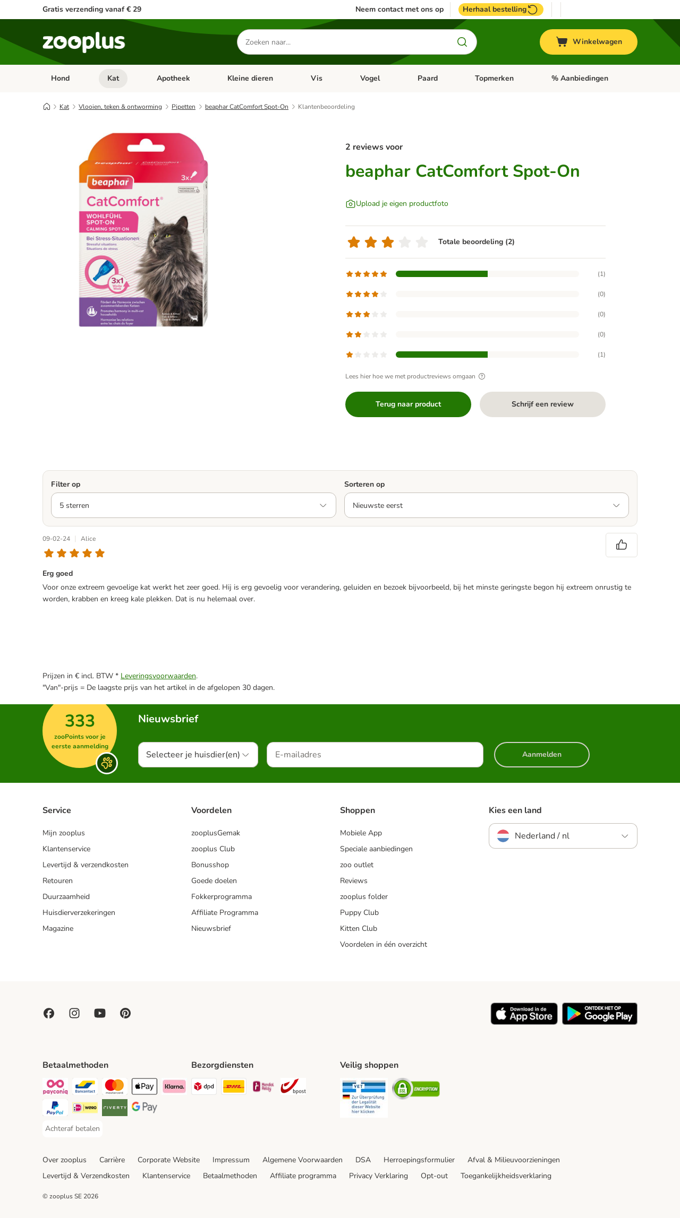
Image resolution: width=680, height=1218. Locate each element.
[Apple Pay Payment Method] (144, 1088)
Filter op (65, 484)
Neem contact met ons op (399, 9)
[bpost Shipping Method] (293, 1088)
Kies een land (515, 810)
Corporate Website (169, 1160)
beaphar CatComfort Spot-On (246, 106)
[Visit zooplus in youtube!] (100, 1013)
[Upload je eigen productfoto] (396, 204)
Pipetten (184, 106)
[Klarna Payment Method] (174, 1088)
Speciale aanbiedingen (376, 849)
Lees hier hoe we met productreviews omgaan (416, 376)
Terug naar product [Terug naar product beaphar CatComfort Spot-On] (408, 404)
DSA (363, 1160)
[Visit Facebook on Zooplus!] (48, 1013)
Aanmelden (542, 754)
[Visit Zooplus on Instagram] (74, 1013)
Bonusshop (210, 865)
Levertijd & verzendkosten (85, 865)
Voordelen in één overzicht (383, 944)
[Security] (364, 1099)
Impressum (231, 1160)
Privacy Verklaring (378, 1176)
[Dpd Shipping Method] (204, 1088)
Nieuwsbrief (211, 928)
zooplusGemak (215, 833)
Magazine (57, 928)
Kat (113, 78)
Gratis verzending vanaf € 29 (91, 9)
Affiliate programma (303, 1176)
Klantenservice (66, 849)
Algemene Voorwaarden (302, 1160)
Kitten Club (358, 928)
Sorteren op (364, 484)
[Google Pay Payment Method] (144, 1109)
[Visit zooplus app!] (524, 1022)
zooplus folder (364, 897)
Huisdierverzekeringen (78, 913)
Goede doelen (214, 881)
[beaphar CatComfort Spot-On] (143, 230)
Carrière (112, 1160)
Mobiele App (361, 833)
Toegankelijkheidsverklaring (506, 1176)
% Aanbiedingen (579, 78)
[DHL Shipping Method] (233, 1088)
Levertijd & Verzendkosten (86, 1176)
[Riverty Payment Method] (115, 1109)
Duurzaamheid (66, 897)
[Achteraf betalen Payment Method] (72, 1129)
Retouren (57, 881)
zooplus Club (213, 849)
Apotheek (173, 78)
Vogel (370, 78)
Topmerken (494, 78)
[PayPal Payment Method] (55, 1109)
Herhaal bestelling (501, 9)
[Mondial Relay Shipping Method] (263, 1088)
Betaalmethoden (230, 1176)
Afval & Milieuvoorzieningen (514, 1160)
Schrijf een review (543, 404)
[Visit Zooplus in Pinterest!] (125, 1013)
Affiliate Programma (224, 913)
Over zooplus (64, 1160)
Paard (428, 78)
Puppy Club (359, 913)
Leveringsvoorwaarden (158, 676)
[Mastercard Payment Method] (115, 1088)
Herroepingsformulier (419, 1160)
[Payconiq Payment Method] (55, 1088)
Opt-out (434, 1176)
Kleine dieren (250, 78)
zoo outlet (356, 865)
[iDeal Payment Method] (85, 1109)
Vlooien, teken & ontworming (120, 106)
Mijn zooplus (63, 833)
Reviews (354, 881)
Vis (316, 78)
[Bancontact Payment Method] (85, 1088)
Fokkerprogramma (221, 897)
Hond (60, 78)
